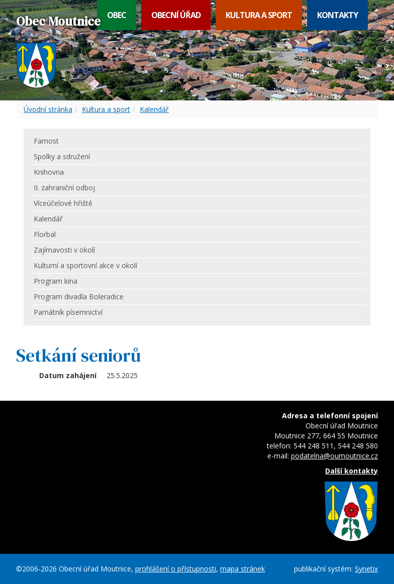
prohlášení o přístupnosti (175, 568)
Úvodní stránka (48, 109)
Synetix (366, 568)
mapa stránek (242, 568)
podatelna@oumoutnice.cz (334, 455)
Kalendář (154, 109)
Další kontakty (351, 471)
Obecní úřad (176, 15)
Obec (116, 15)
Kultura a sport (259, 15)
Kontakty (337, 15)
